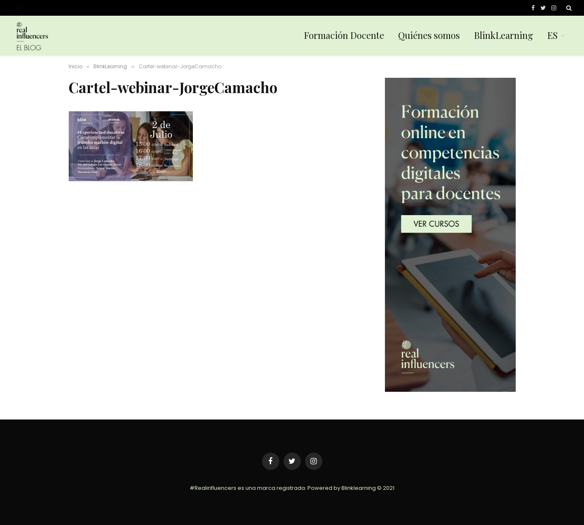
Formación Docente (344, 35)
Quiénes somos (429, 35)
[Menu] (18, 8)
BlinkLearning (503, 35)
